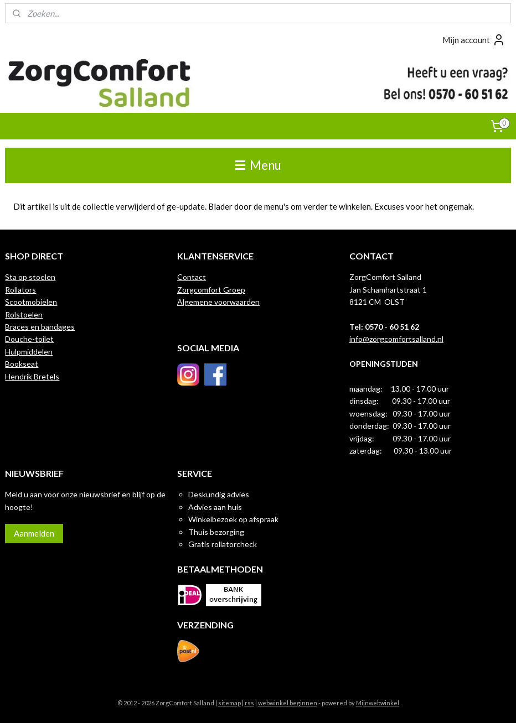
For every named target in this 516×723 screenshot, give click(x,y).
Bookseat (21, 363)
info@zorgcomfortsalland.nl (396, 339)
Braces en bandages (40, 326)
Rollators (20, 289)
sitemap (229, 702)
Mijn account (473, 39)
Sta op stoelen (30, 277)
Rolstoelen (24, 314)
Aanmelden (34, 533)
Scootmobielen (31, 301)
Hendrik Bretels (32, 376)
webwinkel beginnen (287, 702)
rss (249, 702)
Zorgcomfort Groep (211, 289)
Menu (258, 165)
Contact (191, 277)
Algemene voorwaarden (218, 301)
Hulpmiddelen (29, 351)
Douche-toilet (29, 339)
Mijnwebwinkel (377, 702)
